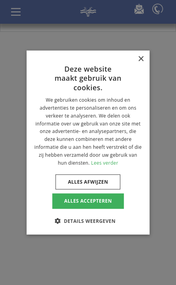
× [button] (141, 59)
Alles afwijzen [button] (88, 182)
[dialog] (88, 142)
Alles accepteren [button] (88, 201)
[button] (88, 220)
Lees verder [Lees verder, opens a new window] (104, 162)
